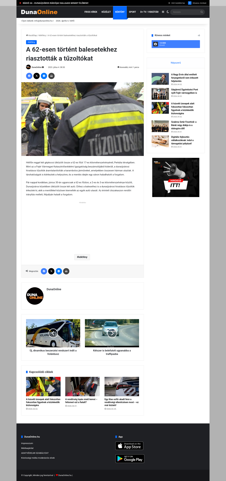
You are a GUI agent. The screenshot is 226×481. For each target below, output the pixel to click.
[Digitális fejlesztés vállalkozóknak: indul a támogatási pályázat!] (160, 141)
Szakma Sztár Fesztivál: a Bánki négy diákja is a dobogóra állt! (183, 125)
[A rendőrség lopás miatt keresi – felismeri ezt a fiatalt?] (82, 386)
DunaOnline (36, 67)
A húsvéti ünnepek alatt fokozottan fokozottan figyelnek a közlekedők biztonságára (43, 402)
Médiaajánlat (27, 448)
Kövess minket (197, 3)
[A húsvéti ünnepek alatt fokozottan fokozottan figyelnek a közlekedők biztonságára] (43, 386)
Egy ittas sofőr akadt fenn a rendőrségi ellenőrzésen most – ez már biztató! (122, 402)
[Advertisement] (82, 227)
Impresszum (27, 443)
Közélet (106, 12)
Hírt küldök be (176, 3)
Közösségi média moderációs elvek (38, 458)
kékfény (82, 257)
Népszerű (176, 62)
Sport (132, 12)
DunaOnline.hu (65, 475)
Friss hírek (90, 12)
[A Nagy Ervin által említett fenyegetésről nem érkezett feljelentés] (160, 79)
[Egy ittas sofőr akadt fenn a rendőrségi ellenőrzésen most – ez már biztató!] (122, 386)
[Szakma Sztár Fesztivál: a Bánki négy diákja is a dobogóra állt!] (160, 126)
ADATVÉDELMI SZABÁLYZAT (35, 453)
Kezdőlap (31, 35)
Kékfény (120, 12)
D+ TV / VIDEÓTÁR (149, 12)
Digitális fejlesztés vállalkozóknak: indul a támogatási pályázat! (182, 140)
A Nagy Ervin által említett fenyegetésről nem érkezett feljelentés (184, 77)
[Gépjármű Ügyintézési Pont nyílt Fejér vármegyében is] (160, 94)
